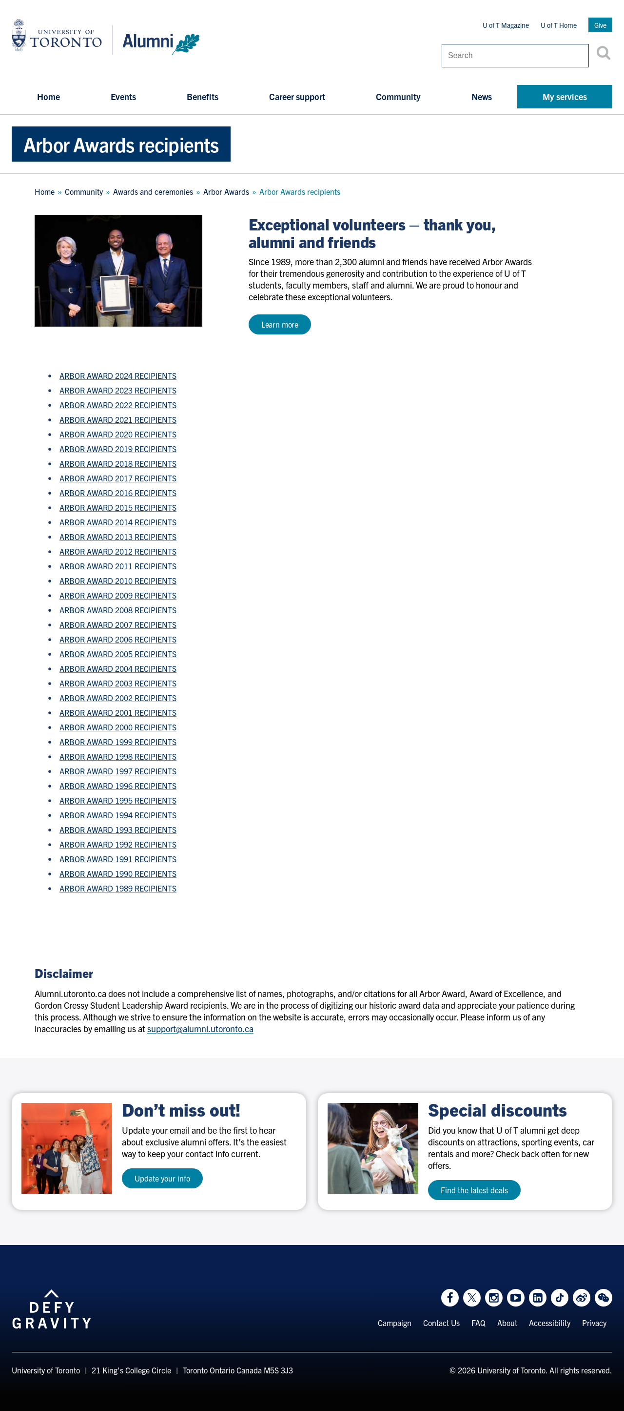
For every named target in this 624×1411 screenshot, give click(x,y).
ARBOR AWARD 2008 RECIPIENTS (117, 610)
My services (565, 96)
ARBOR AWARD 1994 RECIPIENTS (117, 815)
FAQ (478, 1323)
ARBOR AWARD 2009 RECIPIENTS (117, 595)
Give (600, 25)
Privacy (594, 1323)
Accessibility (549, 1323)
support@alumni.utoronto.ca (200, 1028)
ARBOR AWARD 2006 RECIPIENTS (117, 639)
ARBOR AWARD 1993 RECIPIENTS (117, 829)
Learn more (279, 324)
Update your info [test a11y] (162, 1178)
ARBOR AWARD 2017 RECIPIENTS (117, 478)
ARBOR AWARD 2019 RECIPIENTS (117, 449)
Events (123, 96)
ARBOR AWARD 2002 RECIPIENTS (117, 698)
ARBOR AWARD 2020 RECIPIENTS (117, 434)
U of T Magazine (506, 25)
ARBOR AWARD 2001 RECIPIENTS (117, 712)
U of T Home (559, 25)
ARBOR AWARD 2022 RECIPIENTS (117, 405)
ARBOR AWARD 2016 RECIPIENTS (117, 493)
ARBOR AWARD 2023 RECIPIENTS (117, 390)
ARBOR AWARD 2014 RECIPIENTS (117, 522)
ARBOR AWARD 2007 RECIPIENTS (117, 624)
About (507, 1323)
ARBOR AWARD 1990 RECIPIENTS (117, 873)
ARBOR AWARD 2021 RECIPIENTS (117, 419)
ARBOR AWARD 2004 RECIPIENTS (117, 668)
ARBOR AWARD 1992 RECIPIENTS (117, 844)
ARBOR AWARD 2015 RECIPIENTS (117, 507)
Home (48, 96)
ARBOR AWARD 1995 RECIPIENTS (117, 800)
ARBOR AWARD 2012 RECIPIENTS (117, 551)
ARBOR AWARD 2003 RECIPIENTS (117, 683)
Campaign (394, 1323)
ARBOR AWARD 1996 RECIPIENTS (117, 785)
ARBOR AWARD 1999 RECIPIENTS (117, 742)
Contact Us (441, 1323)
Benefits (202, 96)
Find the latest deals (474, 1190)
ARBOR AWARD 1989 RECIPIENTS (117, 888)
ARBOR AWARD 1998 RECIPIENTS (117, 756)
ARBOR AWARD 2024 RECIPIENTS (117, 375)
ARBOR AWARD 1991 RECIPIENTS (117, 859)
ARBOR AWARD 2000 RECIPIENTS (117, 727)
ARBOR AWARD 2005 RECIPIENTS (117, 654)
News (481, 96)
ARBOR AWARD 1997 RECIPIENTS (117, 771)
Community (398, 96)
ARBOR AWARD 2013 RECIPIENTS (117, 536)
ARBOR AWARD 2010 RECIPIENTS (117, 580)
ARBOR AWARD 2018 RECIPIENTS (117, 463)
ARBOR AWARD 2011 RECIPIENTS (117, 566)
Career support (297, 96)
